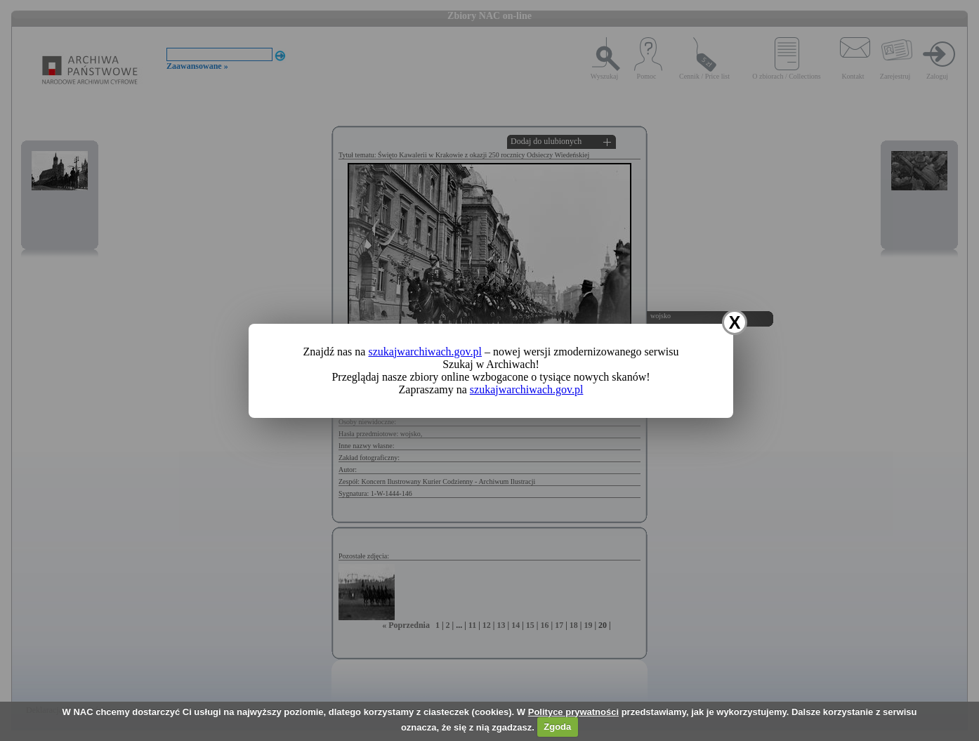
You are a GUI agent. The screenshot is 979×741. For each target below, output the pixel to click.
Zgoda (557, 726)
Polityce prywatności (573, 712)
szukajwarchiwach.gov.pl (425, 352)
